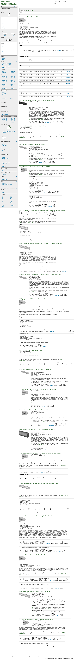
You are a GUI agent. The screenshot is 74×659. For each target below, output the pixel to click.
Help (40, 656)
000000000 (66, 543)
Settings (43, 656)
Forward (71, 12)
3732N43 (68, 63)
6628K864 (47, 122)
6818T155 (57, 295)
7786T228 (68, 86)
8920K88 (59, 50)
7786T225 (68, 71)
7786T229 (68, 93)
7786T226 (68, 77)
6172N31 (59, 551)
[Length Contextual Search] (9, 43)
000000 (68, 52)
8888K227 (58, 511)
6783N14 (59, 52)
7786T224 (68, 96)
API (37, 656)
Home (2, 656)
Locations (6, 656)
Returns (10, 656)
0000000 (63, 50)
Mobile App (19, 656)
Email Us (64, 1)
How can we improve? (63, 12)
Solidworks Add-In (25, 656)
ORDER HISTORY (40, 119)
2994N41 (57, 615)
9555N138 (64, 271)
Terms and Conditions (63, 658)
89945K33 (52, 580)
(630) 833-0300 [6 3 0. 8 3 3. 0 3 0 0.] (58, 1)
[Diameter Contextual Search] (9, 18)
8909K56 (43, 406)
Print (69, 12)
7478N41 (44, 346)
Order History (67, 4)
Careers (14, 656)
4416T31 (40, 162)
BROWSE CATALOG (6, 1)
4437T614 (52, 365)
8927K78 (52, 331)
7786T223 (68, 90)
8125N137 (46, 449)
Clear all (15, 6)
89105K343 (51, 425)
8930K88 (51, 385)
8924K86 (45, 192)
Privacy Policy (71, 658)
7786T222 (68, 80)
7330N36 (50, 206)
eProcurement (32, 656)
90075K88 (37, 141)
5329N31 (57, 588)
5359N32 (50, 479)
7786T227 (68, 83)
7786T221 (68, 74)
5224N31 (57, 647)
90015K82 (50, 639)
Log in (70, 1)
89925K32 (48, 543)
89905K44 (43, 472)
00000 (64, 52)
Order (58, 4)
